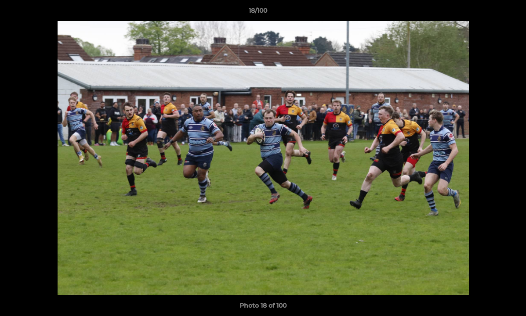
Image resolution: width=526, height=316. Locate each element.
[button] (489, 13)
